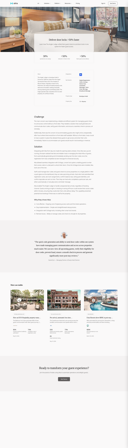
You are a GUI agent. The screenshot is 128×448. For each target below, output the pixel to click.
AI (39, 3)
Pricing (78, 3)
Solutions (47, 3)
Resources (68, 3)
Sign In (103, 3)
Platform (58, 3)
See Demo (113, 3)
